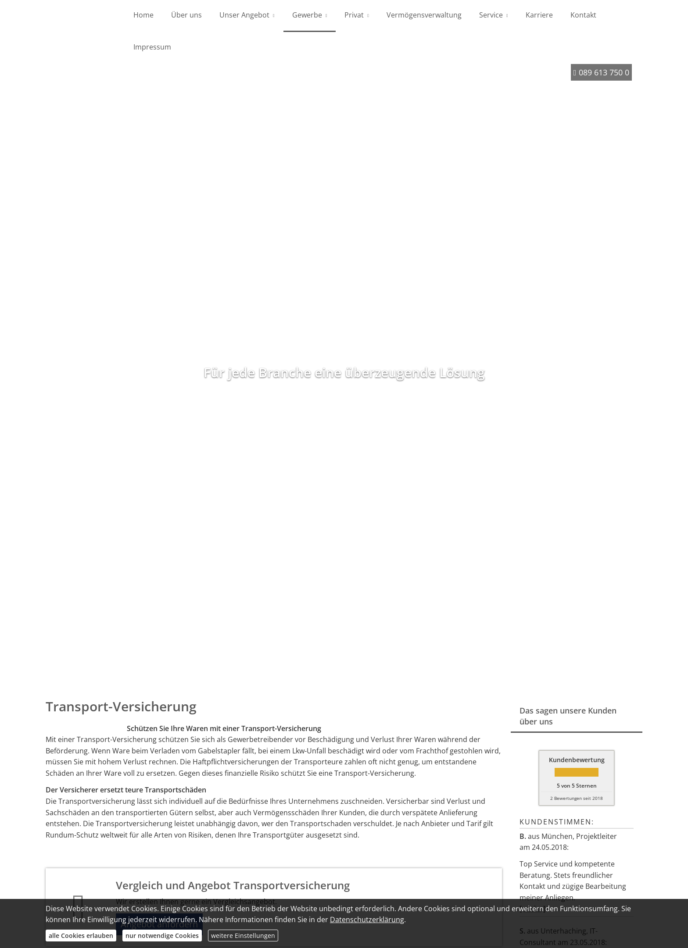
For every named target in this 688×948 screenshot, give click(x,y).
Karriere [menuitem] (539, 16)
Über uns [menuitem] (186, 16)
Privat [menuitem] (354, 16)
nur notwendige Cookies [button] (162, 935)
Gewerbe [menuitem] (307, 16)
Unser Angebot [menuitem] (244, 16)
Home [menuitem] (143, 16)
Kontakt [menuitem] (583, 16)
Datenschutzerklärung (367, 919)
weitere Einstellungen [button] (243, 935)
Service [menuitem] (491, 16)
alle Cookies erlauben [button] (81, 935)
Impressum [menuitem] (152, 52)
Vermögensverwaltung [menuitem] (424, 16)
